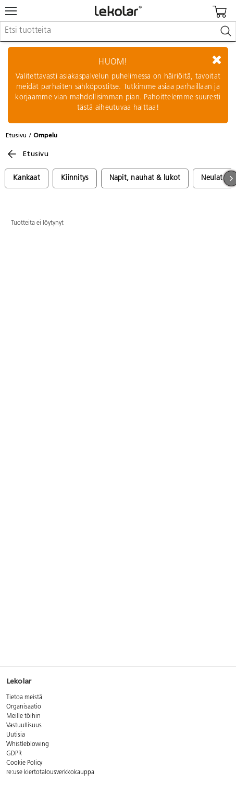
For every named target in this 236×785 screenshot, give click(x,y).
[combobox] (118, 31)
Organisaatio (23, 707)
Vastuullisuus (24, 726)
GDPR (14, 754)
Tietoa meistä (24, 697)
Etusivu (16, 135)
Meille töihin (23, 716)
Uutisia (15, 735)
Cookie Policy (24, 763)
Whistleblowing (27, 744)
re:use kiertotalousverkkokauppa (50, 772)
